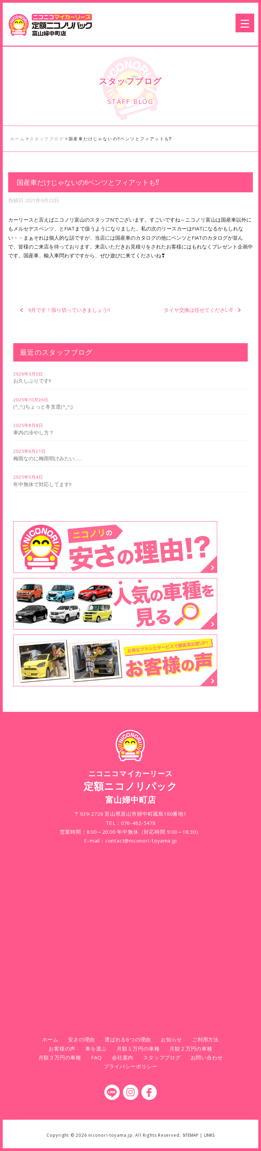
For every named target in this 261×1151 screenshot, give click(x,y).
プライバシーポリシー (130, 1066)
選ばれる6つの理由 (128, 1039)
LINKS (209, 1135)
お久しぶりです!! (32, 380)
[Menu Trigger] (245, 23)
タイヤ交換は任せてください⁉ (198, 309)
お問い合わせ (207, 1057)
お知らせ (171, 1039)
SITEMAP (190, 1135)
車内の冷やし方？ (33, 432)
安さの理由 (81, 1039)
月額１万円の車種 (138, 1048)
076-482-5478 (138, 822)
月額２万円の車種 (190, 1048)
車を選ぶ (96, 1048)
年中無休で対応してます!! (42, 484)
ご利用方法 (205, 1039)
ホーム (50, 1039)
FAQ (96, 1057)
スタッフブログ (162, 1057)
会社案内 (122, 1057)
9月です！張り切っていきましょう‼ (69, 309)
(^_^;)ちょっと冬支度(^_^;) (43, 406)
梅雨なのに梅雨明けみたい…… (47, 458)
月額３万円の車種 (59, 1057)
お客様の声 (62, 1048)
